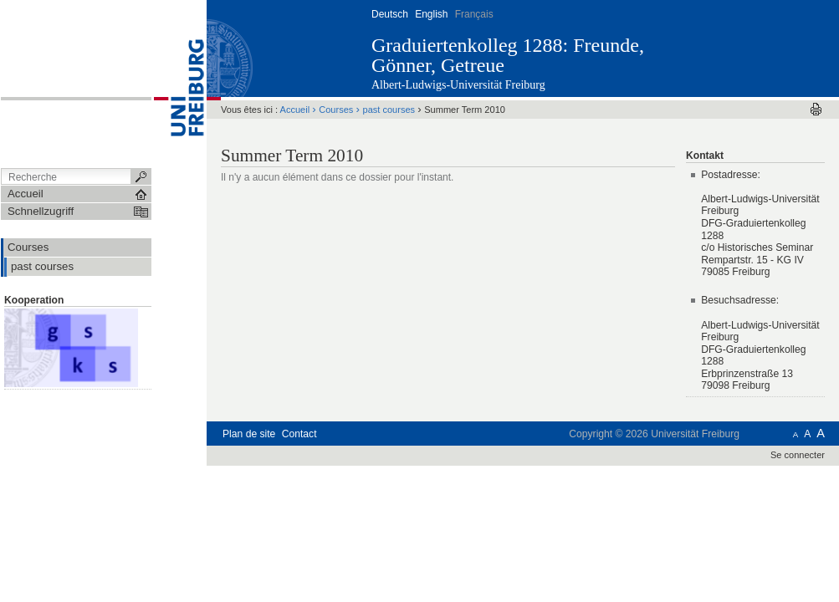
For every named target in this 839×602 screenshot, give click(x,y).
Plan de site (249, 434)
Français (474, 14)
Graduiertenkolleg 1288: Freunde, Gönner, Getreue (507, 55)
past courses (389, 110)
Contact (299, 434)
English (431, 14)
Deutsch (389, 14)
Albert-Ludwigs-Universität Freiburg (458, 85)
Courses (336, 110)
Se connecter (797, 455)
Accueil (295, 110)
